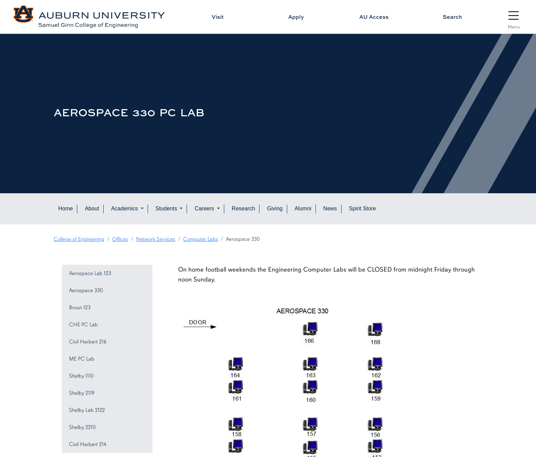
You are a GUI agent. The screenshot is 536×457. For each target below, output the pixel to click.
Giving (274, 208)
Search (452, 17)
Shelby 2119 (81, 393)
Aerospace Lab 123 (90, 273)
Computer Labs (200, 239)
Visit (218, 17)
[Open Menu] (513, 17)
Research (243, 208)
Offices (120, 239)
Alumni (303, 208)
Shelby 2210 (82, 427)
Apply (296, 17)
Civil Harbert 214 (87, 444)
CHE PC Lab (83, 324)
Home (65, 208)
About (92, 208)
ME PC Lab (81, 358)
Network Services (155, 239)
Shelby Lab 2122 (87, 410)
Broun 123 (80, 307)
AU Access (374, 17)
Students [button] (167, 208)
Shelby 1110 (81, 376)
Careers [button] (205, 208)
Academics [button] (125, 208)
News (330, 208)
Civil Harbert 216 (87, 341)
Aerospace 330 (86, 290)
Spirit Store (362, 208)
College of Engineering (79, 239)
